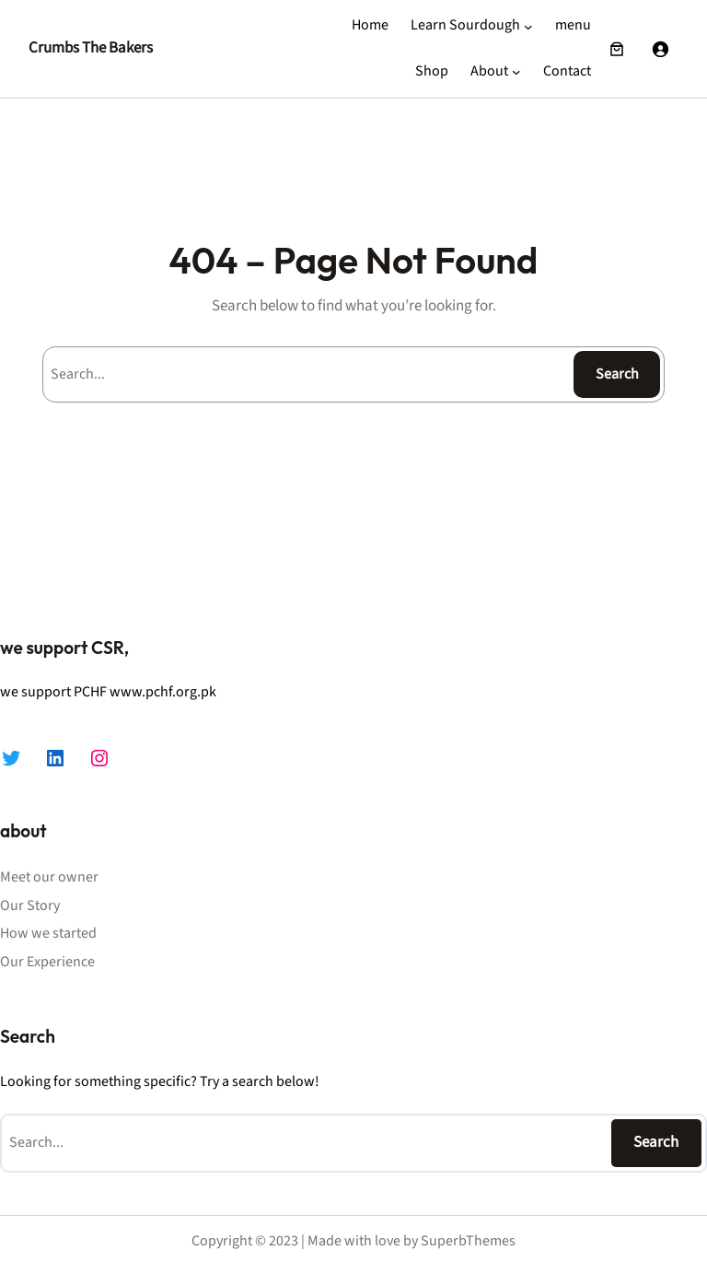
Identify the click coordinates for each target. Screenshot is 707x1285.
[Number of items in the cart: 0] (616, 48)
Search (617, 374)
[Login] (660, 48)
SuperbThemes (468, 1241)
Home (370, 25)
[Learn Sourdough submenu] (528, 25)
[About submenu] (516, 71)
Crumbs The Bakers (91, 48)
